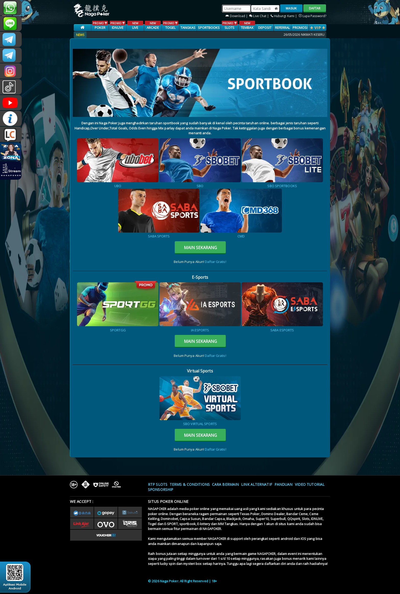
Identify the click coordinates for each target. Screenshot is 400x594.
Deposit (265, 27)
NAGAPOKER (157, 509)
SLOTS (229, 25)
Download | (236, 16)
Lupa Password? (313, 16)
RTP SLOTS (157, 484)
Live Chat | (259, 16)
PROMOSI (300, 27)
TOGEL (170, 25)
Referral (282, 27)
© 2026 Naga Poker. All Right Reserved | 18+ (182, 581)
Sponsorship (160, 489)
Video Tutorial (309, 484)
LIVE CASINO (135, 28)
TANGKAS (188, 27)
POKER (100, 25)
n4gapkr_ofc (11, 71)
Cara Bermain (225, 484)
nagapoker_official (11, 23)
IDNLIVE (117, 25)
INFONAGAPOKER (11, 118)
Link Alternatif (256, 484)
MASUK (291, 8)
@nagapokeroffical (11, 86)
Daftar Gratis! (215, 261)
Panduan (283, 484)
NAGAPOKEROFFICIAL (11, 102)
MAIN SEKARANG (200, 247)
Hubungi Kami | (284, 16)
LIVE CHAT (11, 134)
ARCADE (152, 25)
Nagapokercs (11, 55)
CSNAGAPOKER (11, 39)
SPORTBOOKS (209, 27)
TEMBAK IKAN (247, 28)
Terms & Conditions (190, 484)
